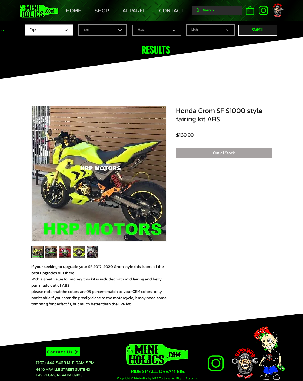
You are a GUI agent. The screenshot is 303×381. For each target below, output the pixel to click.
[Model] (210, 30)
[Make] (156, 30)
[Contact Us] (63, 351)
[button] (250, 10)
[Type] (49, 30)
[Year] (102, 30)
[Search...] (217, 10)
